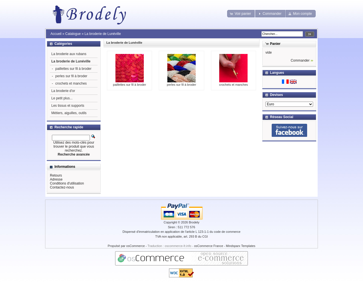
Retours (56, 175)
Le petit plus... (62, 98)
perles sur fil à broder (181, 82)
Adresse (56, 179)
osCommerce (135, 246)
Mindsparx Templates (241, 246)
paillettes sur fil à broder (129, 82)
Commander (300, 60)
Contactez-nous (62, 187)
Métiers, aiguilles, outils (68, 113)
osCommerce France (208, 246)
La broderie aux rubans (68, 54)
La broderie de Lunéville (103, 34)
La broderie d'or (63, 91)
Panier (275, 44)
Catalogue (73, 34)
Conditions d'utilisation (67, 183)
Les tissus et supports (67, 106)
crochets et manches (233, 82)
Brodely (194, 222)
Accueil (56, 34)
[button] (241, 13)
